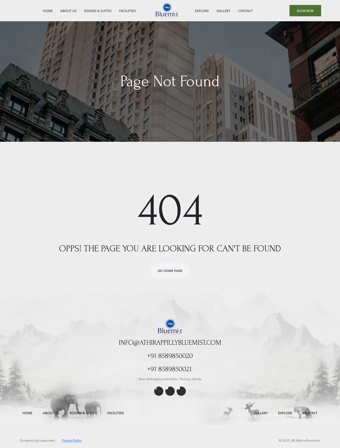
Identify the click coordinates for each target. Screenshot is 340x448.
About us (51, 413)
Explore (202, 11)
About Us (68, 11)
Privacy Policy (72, 440)
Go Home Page (169, 270)
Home (48, 11)
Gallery (223, 11)
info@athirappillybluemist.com (170, 342)
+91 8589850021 (169, 369)
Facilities (127, 11)
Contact (245, 11)
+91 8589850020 (170, 355)
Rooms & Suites (97, 11)
